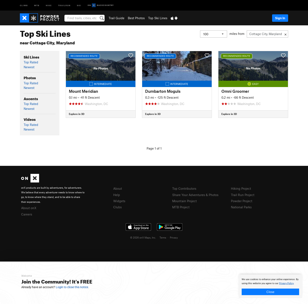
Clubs (117, 207)
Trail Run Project (242, 195)
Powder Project (241, 201)
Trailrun (64, 5)
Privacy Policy (286, 283)
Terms (162, 237)
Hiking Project (241, 188)
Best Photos (136, 18)
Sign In (280, 18)
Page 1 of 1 (154, 148)
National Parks (241, 207)
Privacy (174, 237)
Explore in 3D (76, 113)
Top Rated (31, 62)
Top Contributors (184, 188)
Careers (26, 214)
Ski (79, 5)
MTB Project (180, 207)
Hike (49, 5)
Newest (29, 67)
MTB (37, 5)
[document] (270, 286)
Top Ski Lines (157, 18)
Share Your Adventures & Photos (195, 195)
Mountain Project (184, 201)
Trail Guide (116, 18)
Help (116, 195)
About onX (28, 208)
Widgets (119, 201)
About (117, 188)
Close (270, 292)
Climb (24, 5)
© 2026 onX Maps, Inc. (143, 237)
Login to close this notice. (72, 287)
